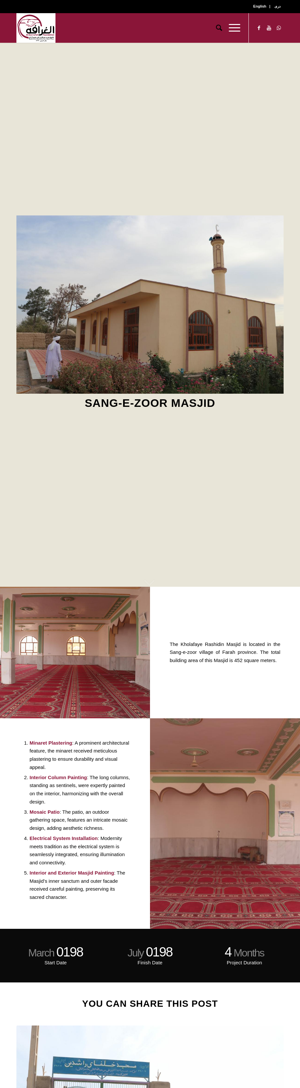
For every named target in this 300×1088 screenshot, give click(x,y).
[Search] (215, 28)
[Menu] (231, 28)
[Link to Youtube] (269, 28)
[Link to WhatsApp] (279, 28)
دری (277, 6)
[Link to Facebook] (259, 28)
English (260, 6)
